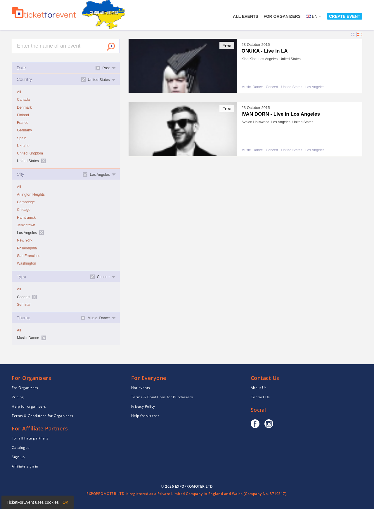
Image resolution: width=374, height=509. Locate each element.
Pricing (18, 397)
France (22, 123)
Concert (272, 87)
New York (24, 240)
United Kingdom (30, 153)
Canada (23, 100)
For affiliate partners (30, 438)
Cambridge (26, 202)
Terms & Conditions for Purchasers (162, 397)
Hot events (140, 387)
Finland (23, 115)
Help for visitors (145, 415)
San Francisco (28, 256)
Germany (24, 130)
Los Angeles (314, 87)
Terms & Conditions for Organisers (42, 415)
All (19, 92)
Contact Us (260, 397)
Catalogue (21, 447)
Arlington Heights (31, 194)
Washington (26, 263)
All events (245, 16)
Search (111, 47)
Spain (21, 138)
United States (291, 87)
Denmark (24, 107)
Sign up (18, 456)
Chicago (23, 210)
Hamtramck (26, 218)
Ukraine (23, 146)
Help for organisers (29, 406)
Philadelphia (27, 248)
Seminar (24, 305)
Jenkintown (26, 225)
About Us (259, 387)
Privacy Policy (143, 406)
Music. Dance (252, 87)
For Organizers (282, 16)
